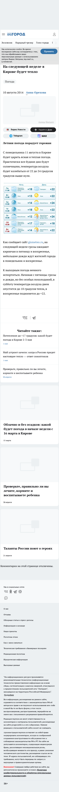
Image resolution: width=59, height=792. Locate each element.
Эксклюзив (7, 42)
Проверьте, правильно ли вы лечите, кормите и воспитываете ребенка (29, 373)
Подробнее (9, 695)
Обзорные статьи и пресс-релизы (18, 620)
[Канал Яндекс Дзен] (43, 129)
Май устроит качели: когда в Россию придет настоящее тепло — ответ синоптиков (29, 356)
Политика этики (11, 637)
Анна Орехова (36, 92)
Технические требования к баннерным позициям (25, 648)
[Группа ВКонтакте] (6, 591)
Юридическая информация (16, 659)
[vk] (25, 318)
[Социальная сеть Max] (43, 136)
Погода (9, 81)
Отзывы (7, 614)
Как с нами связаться (13, 643)
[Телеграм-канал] (16, 136)
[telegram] (35, 318)
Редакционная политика (14, 654)
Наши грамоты (10, 631)
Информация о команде (14, 626)
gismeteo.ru (35, 242)
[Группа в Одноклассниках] (10, 591)
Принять (49, 51)
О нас (6, 609)
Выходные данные (12, 665)
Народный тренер (24, 42)
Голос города (42, 42)
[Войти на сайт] (54, 34)
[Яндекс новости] (16, 129)
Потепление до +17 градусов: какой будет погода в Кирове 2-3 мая (29, 340)
